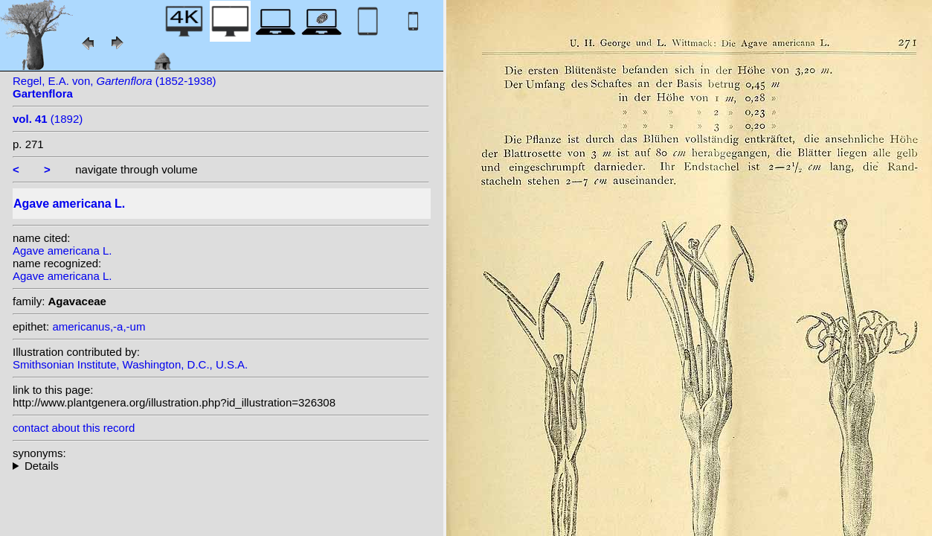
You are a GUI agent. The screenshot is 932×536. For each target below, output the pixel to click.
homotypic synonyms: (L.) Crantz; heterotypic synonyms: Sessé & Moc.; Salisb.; (221, 465)
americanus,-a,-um (98, 326)
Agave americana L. (62, 250)
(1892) (48, 118)
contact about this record (74, 427)
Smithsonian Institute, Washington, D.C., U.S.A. (130, 364)
